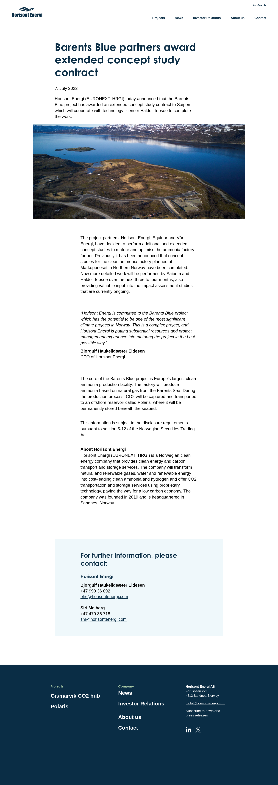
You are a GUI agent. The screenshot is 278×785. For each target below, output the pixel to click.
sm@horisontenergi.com (103, 619)
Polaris (59, 706)
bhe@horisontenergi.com (104, 596)
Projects (158, 18)
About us (237, 18)
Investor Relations (207, 18)
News (179, 18)
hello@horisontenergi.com (205, 703)
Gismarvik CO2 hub (75, 696)
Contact (260, 18)
